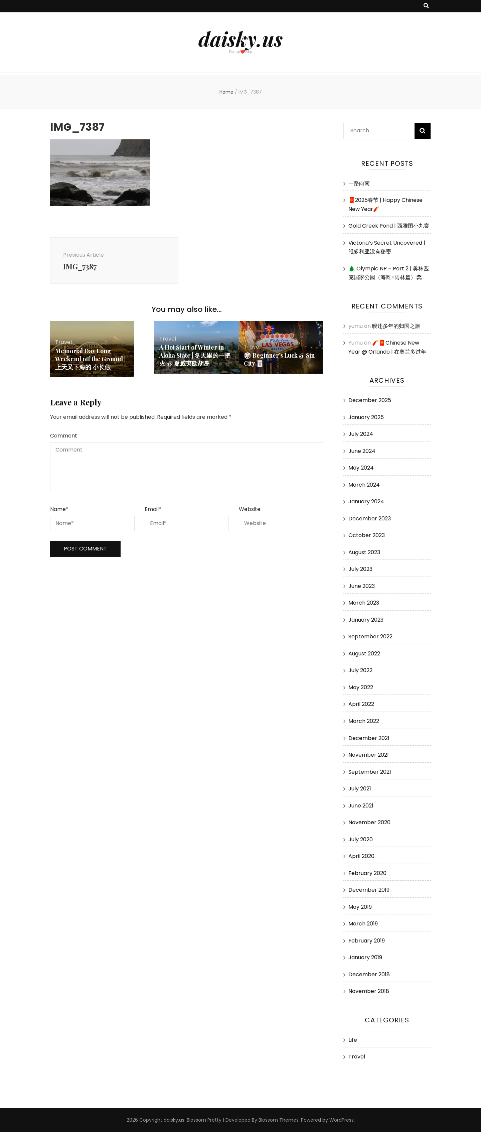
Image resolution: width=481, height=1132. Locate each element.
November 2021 (368, 755)
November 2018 (368, 991)
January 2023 (365, 620)
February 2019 (366, 941)
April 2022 (361, 704)
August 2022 (364, 653)
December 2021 (368, 738)
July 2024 (360, 434)
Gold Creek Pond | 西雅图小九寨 (388, 226)
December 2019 (368, 890)
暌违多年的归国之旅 (396, 326)
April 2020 (361, 856)
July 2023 (360, 569)
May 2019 (360, 907)
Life (352, 1040)
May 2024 (361, 468)
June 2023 (361, 586)
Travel (63, 343)
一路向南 (359, 183)
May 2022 (360, 687)
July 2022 (360, 670)
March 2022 (363, 721)
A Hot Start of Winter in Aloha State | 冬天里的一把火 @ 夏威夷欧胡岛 (195, 357)
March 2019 (363, 923)
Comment (63, 437)
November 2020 (369, 822)
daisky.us (240, 38)
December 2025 (369, 400)
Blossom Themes (279, 1120)
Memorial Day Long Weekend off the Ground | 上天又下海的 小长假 (90, 360)
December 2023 (369, 518)
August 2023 (364, 552)
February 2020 (367, 873)
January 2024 (366, 501)
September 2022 (370, 636)
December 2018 (369, 974)
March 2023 (363, 603)
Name (59, 510)
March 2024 (364, 485)
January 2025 (366, 417)
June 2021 (360, 805)
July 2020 (360, 839)
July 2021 (359, 788)
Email (153, 510)
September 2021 (369, 772)
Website (250, 510)
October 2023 (366, 535)
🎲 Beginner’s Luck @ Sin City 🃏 (279, 361)
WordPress (341, 1120)
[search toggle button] (426, 6)
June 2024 (361, 451)
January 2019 (365, 957)
